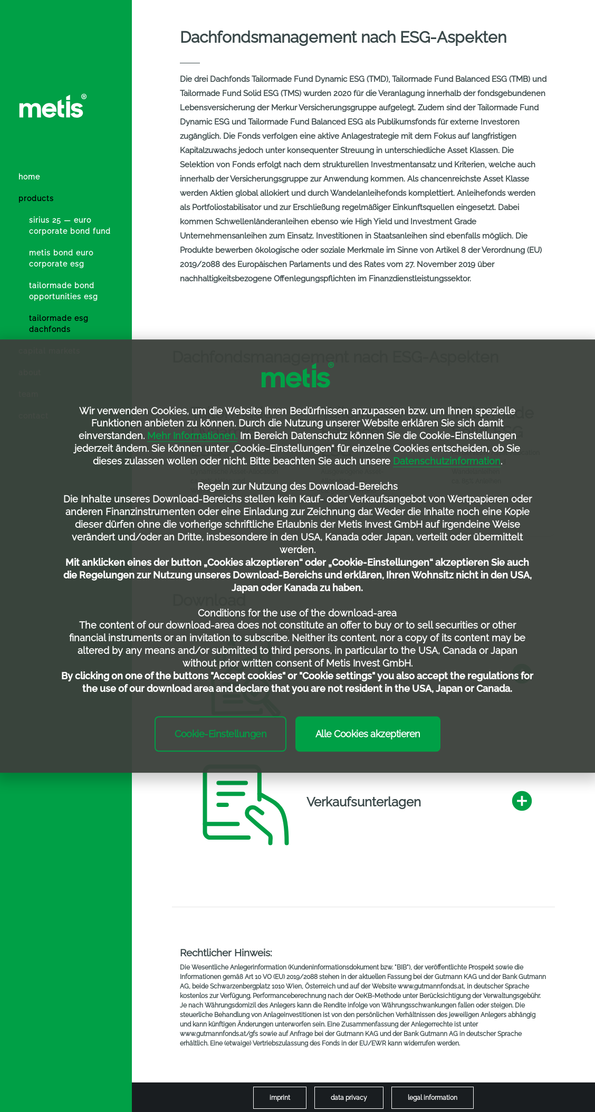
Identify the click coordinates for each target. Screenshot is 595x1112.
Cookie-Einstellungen (220, 733)
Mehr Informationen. (192, 436)
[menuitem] (71, 231)
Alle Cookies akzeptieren (367, 733)
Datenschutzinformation (447, 461)
